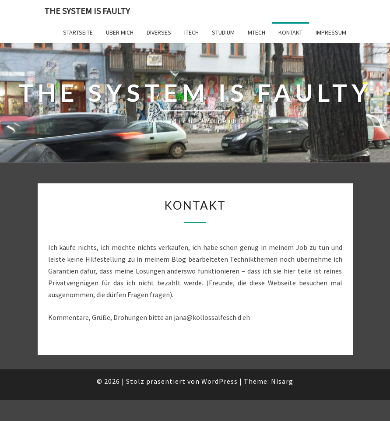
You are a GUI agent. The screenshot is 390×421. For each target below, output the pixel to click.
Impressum (331, 32)
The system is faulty (87, 10)
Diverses (159, 32)
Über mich (120, 32)
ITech (191, 32)
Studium (223, 32)
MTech (256, 32)
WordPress (219, 381)
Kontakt (290, 32)
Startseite (78, 32)
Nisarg (282, 381)
